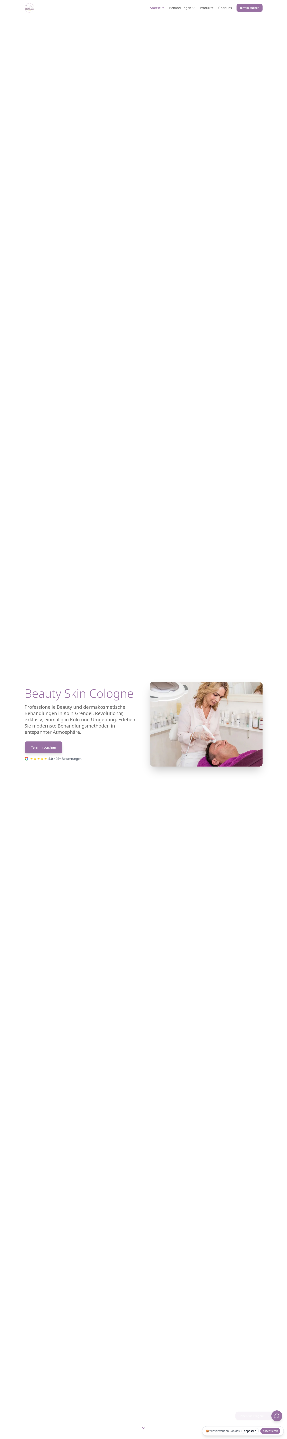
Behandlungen (182, 8)
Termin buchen (249, 8)
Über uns (225, 8)
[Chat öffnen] (276, 1415)
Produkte (206, 8)
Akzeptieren (270, 1431)
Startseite (157, 8)
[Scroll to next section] (143, 1428)
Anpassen (250, 1431)
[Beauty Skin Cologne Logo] (29, 8)
